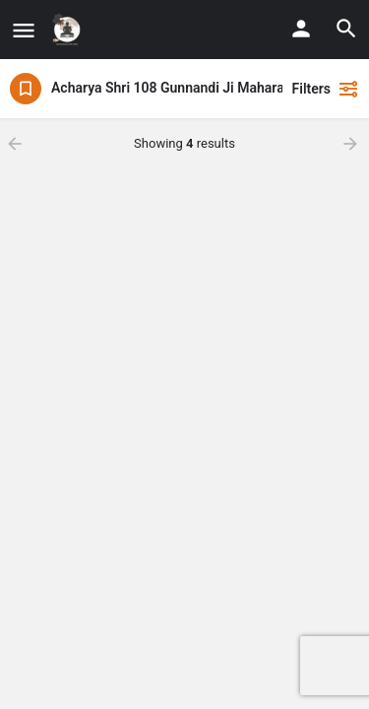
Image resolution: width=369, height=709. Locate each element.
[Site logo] (69, 29)
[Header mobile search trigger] (346, 28)
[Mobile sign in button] (301, 28)
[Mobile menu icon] (23, 30)
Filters (325, 88)
